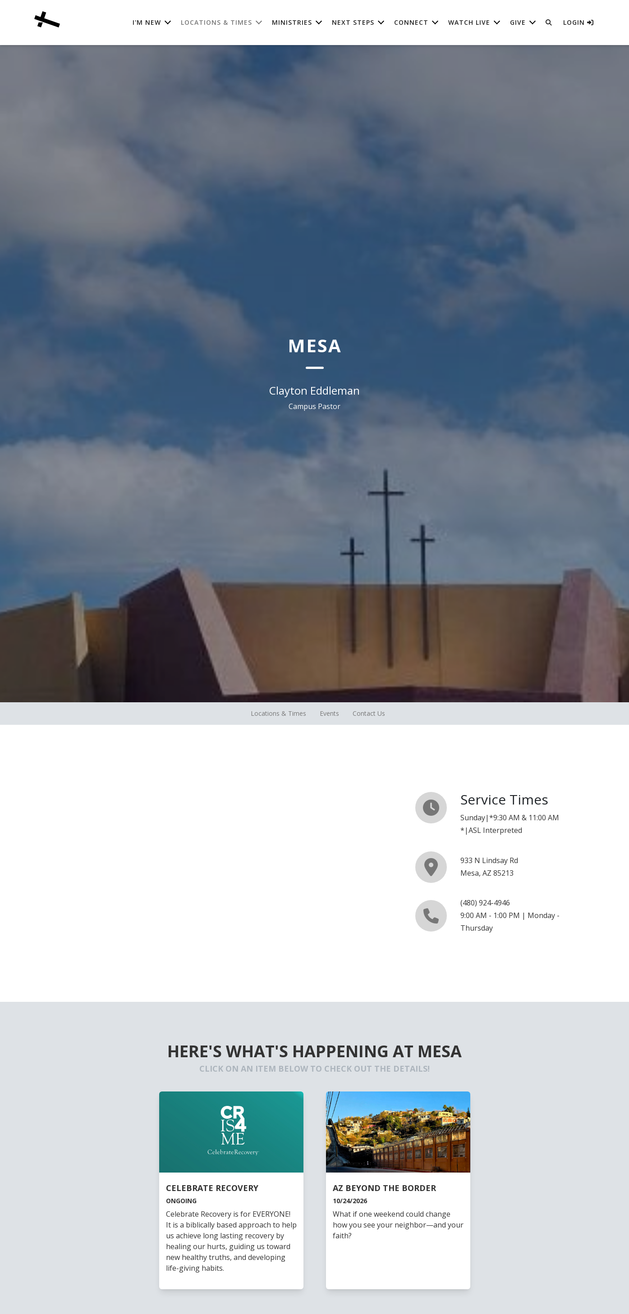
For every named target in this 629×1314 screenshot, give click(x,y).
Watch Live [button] (469, 22)
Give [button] (518, 22)
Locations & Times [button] (216, 22)
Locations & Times (278, 713)
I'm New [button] (147, 22)
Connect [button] (411, 22)
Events (329, 713)
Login (578, 22)
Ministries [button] (292, 22)
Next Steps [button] (353, 22)
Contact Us (369, 713)
